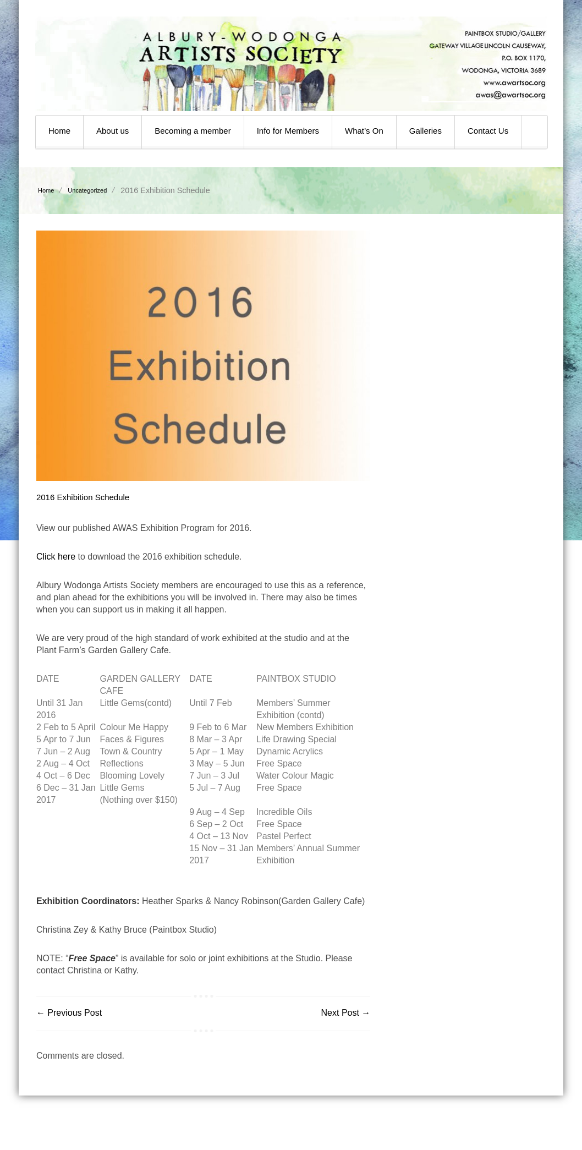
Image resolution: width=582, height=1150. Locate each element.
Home (59, 130)
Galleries (425, 130)
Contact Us (488, 130)
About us (112, 130)
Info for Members (288, 130)
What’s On (364, 130)
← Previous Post (69, 1012)
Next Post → (346, 1012)
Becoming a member (192, 130)
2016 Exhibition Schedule (82, 497)
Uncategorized (87, 190)
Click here (55, 556)
